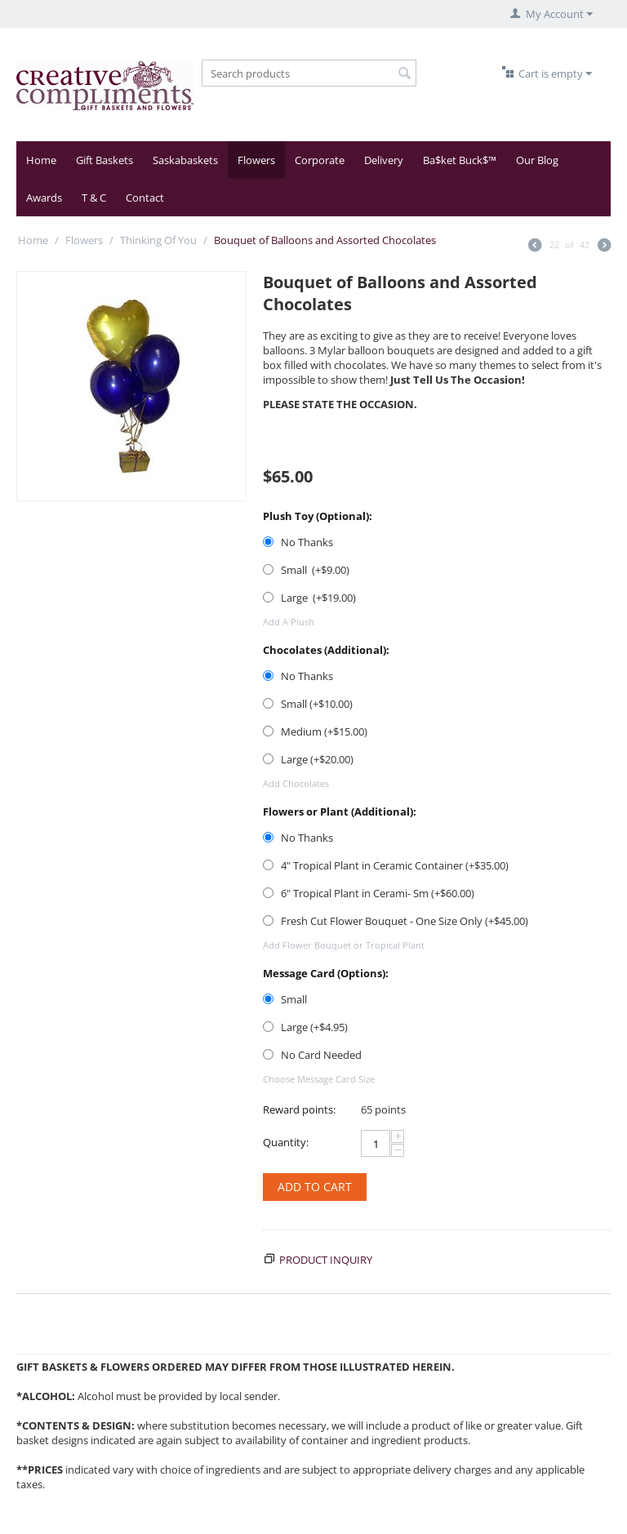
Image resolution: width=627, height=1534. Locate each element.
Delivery (383, 160)
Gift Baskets (104, 160)
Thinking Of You (158, 240)
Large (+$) (309, 597)
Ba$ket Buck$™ (459, 160)
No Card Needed (313, 1054)
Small (286, 999)
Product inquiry (325, 1259)
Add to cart (315, 1186)
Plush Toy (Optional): (317, 516)
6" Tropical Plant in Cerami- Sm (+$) (368, 893)
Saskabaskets (185, 160)
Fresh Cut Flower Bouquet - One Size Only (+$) (395, 921)
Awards (44, 197)
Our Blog (537, 160)
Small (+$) (306, 569)
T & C (94, 197)
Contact (145, 197)
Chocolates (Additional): (326, 650)
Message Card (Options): (326, 973)
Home (41, 160)
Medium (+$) (315, 731)
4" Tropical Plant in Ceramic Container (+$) (386, 865)
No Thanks (299, 542)
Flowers (256, 160)
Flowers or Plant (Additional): (339, 811)
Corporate (320, 160)
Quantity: (286, 1142)
